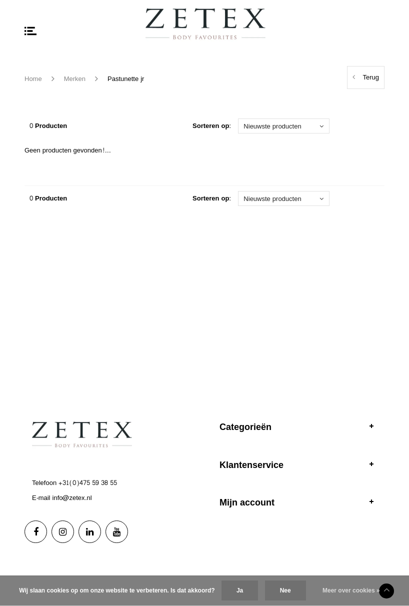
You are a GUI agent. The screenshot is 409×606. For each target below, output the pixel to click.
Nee (285, 590)
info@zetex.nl (72, 498)
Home (33, 79)
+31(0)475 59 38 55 (87, 483)
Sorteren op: (211, 126)
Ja (239, 590)
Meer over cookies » (351, 590)
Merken (75, 79)
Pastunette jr (126, 79)
